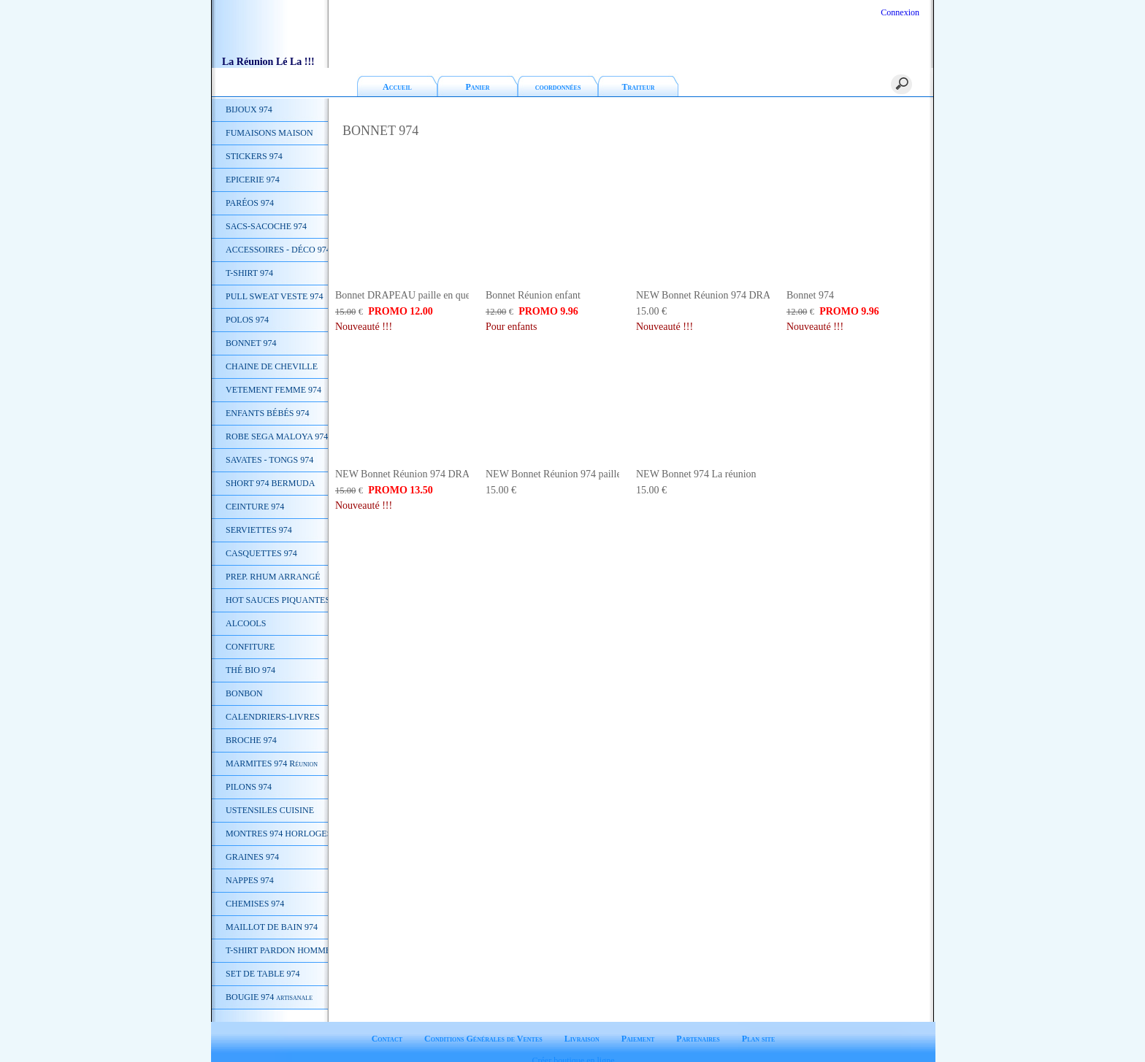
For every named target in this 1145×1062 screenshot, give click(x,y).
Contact (387, 1026)
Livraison (582, 1026)
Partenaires (698, 1026)
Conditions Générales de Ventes (483, 1026)
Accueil (397, 87)
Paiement (638, 1026)
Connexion (898, 12)
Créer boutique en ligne (573, 1048)
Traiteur (638, 87)
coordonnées (558, 87)
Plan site (758, 1026)
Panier (477, 87)
